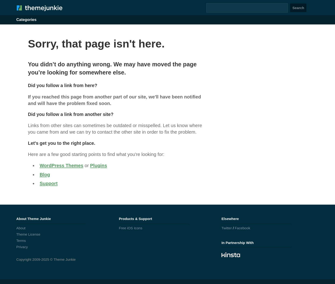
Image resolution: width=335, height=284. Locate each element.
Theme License (28, 234)
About (21, 228)
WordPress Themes (61, 165)
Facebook (242, 228)
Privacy (22, 247)
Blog (45, 174)
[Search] (247, 8)
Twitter (226, 228)
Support (48, 183)
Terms (21, 241)
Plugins (98, 165)
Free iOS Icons (130, 228)
